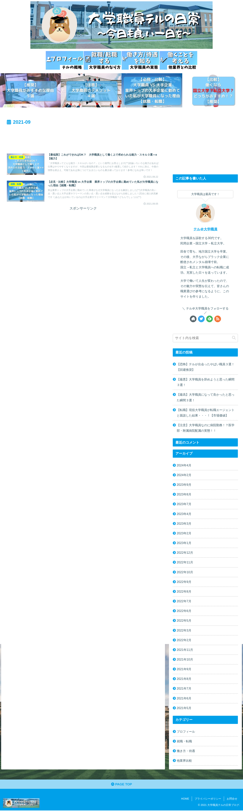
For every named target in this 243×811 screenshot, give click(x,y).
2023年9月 (184, 484)
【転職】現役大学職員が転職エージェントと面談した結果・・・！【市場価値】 (205, 412)
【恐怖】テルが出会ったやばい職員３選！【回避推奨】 (205, 366)
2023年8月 (184, 494)
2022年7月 (184, 601)
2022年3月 (184, 630)
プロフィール (186, 731)
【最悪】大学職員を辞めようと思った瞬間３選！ (205, 382)
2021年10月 (185, 659)
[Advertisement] (83, 136)
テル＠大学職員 (205, 229)
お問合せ (232, 799)
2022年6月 (184, 611)
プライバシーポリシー (208, 799)
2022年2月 (184, 640)
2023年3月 (184, 523)
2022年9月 (184, 581)
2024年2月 (184, 475)
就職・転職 (184, 741)
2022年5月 (184, 620)
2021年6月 (184, 698)
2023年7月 (184, 504)
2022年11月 (185, 562)
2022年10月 (185, 572)
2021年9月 (184, 669)
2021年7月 (184, 688)
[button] (233, 338)
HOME (185, 799)
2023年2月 (184, 533)
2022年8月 (184, 591)
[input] (205, 338)
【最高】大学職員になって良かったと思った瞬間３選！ (205, 397)
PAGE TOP (121, 785)
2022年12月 (185, 552)
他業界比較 (184, 760)
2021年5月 (184, 708)
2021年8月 (184, 678)
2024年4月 (184, 465)
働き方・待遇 (186, 751)
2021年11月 (185, 649)
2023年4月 (184, 514)
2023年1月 (184, 543)
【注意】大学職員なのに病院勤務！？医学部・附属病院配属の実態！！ (205, 427)
